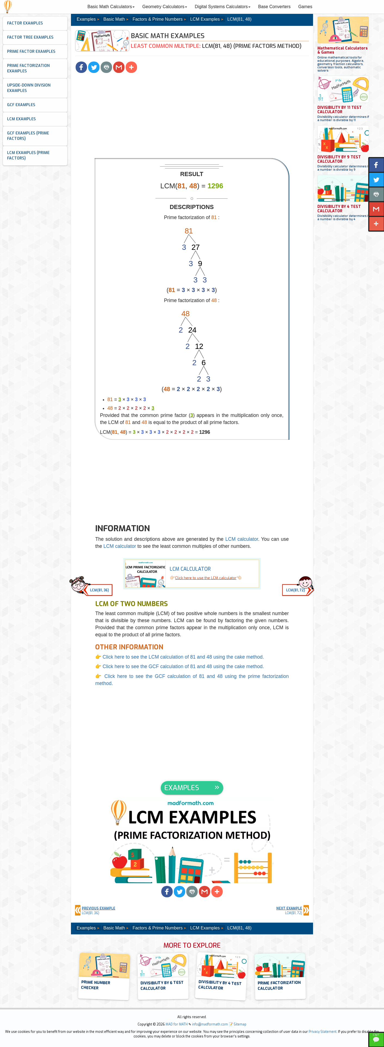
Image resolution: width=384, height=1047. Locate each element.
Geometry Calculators (164, 6)
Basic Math (114, 19)
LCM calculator (241, 539)
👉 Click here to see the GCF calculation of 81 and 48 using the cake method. (179, 666)
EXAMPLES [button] (181, 787)
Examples (86, 19)
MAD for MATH (177, 1024)
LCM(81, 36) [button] (99, 590)
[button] (81, 67)
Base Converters (274, 6)
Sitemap (240, 1024)
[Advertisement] (192, 117)
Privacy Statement (322, 1032)
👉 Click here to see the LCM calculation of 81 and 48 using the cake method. (179, 657)
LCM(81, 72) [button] (295, 590)
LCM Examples (204, 19)
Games (305, 6)
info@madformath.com (210, 1024)
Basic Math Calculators (111, 6)
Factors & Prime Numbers (157, 19)
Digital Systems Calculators (222, 6)
